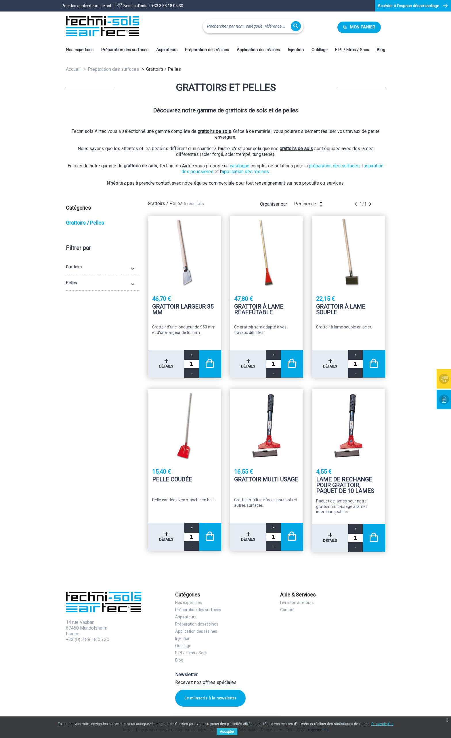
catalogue (239, 166)
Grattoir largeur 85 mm (182, 310)
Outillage (320, 49)
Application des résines (258, 49)
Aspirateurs (166, 49)
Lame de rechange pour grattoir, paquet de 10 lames (345, 485)
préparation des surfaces (334, 166)
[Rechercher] (253, 26)
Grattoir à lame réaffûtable (258, 310)
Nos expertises (79, 49)
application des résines (245, 171)
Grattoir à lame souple (340, 310)
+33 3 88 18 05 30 (167, 5)
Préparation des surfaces (124, 49)
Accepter (227, 732)
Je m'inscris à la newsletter (210, 698)
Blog (381, 49)
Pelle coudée (172, 480)
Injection (296, 49)
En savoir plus (382, 724)
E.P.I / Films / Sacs (352, 49)
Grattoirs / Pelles (85, 223)
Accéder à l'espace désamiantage (408, 5)
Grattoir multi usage (266, 480)
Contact (287, 609)
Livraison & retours (297, 602)
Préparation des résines (207, 49)
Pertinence (309, 204)
